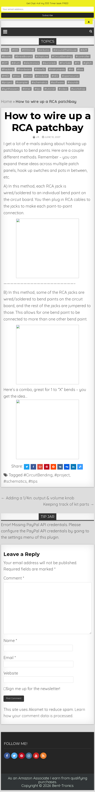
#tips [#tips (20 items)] (37, 88)
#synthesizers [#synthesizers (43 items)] (10, 88)
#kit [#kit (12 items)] (71, 69)
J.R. (37, 137)
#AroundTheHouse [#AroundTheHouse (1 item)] (65, 49)
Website (11, 673)
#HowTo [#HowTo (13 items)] (40, 69)
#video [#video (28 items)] (63, 88)
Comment (14, 578)
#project (62, 474)
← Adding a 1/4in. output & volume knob (37, 497)
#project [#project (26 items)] (7, 82)
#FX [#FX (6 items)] (77, 62)
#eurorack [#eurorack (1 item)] (49, 62)
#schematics (15, 481)
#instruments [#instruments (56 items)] (57, 69)
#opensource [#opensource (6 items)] (70, 75)
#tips (32, 481)
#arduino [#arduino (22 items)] (43, 49)
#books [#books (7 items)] (6, 56)
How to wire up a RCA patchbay (47, 122)
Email (10, 657)
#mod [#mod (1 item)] (28, 75)
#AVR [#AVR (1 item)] (83, 49)
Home (6, 101)
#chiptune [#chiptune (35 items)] (42, 56)
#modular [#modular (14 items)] (42, 75)
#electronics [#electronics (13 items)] (31, 62)
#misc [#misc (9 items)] (16, 75)
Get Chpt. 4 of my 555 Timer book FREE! (47, 3)
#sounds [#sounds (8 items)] (73, 82)
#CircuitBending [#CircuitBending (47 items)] (62, 56)
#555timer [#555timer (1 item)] (28, 49)
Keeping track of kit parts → (68, 504)
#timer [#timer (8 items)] (27, 88)
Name (10, 640)
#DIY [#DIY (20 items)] (5, 62)
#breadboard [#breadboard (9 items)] (23, 56)
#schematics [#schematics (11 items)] (39, 82)
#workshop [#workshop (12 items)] (78, 88)
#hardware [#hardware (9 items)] (24, 69)
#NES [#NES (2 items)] (55, 75)
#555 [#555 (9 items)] (15, 49)
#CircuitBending (38, 474)
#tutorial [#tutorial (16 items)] (49, 88)
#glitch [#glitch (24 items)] (87, 62)
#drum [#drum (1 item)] (16, 62)
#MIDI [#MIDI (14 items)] (5, 75)
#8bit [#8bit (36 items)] (5, 49)
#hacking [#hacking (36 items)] (8, 69)
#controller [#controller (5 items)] (83, 56)
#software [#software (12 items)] (57, 82)
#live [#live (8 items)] (80, 69)
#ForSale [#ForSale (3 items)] (65, 62)
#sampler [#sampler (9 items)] (22, 82)
